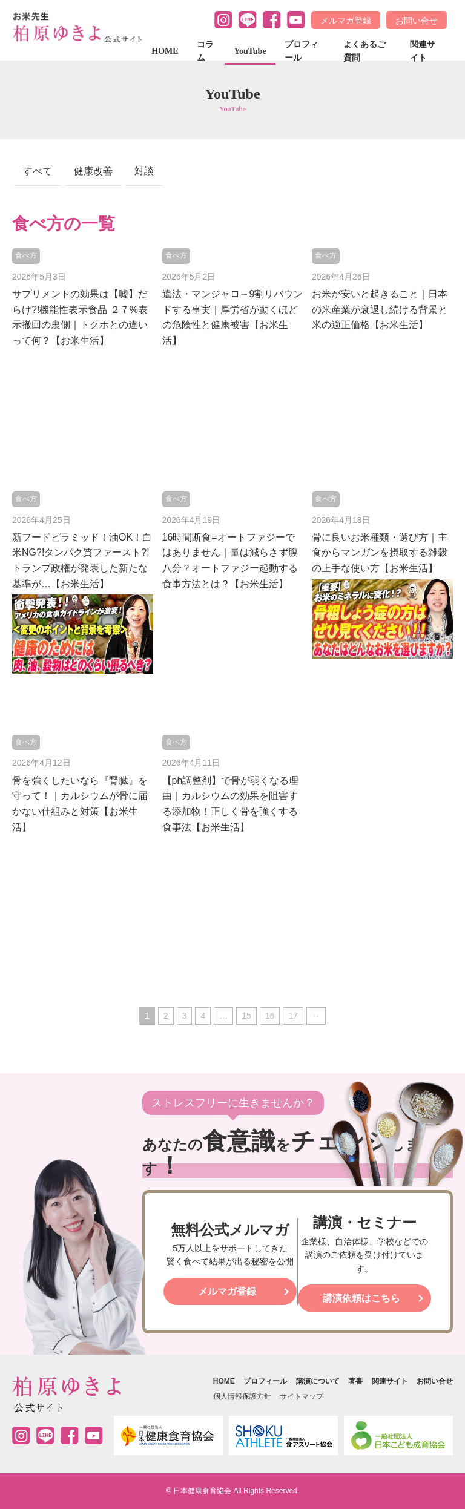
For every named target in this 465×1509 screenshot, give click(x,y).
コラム (205, 51)
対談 (144, 171)
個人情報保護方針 (242, 1396)
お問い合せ (416, 20)
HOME (164, 51)
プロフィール (301, 51)
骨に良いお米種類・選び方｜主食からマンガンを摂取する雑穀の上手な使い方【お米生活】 (379, 552)
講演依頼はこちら (361, 1298)
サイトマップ (301, 1396)
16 (270, 1016)
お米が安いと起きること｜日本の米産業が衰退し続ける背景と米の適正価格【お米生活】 (379, 309)
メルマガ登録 (345, 20)
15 (246, 1016)
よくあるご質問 (364, 51)
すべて (37, 171)
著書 (355, 1381)
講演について (318, 1381)
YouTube (250, 51)
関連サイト (422, 51)
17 (293, 1016)
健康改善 (93, 171)
